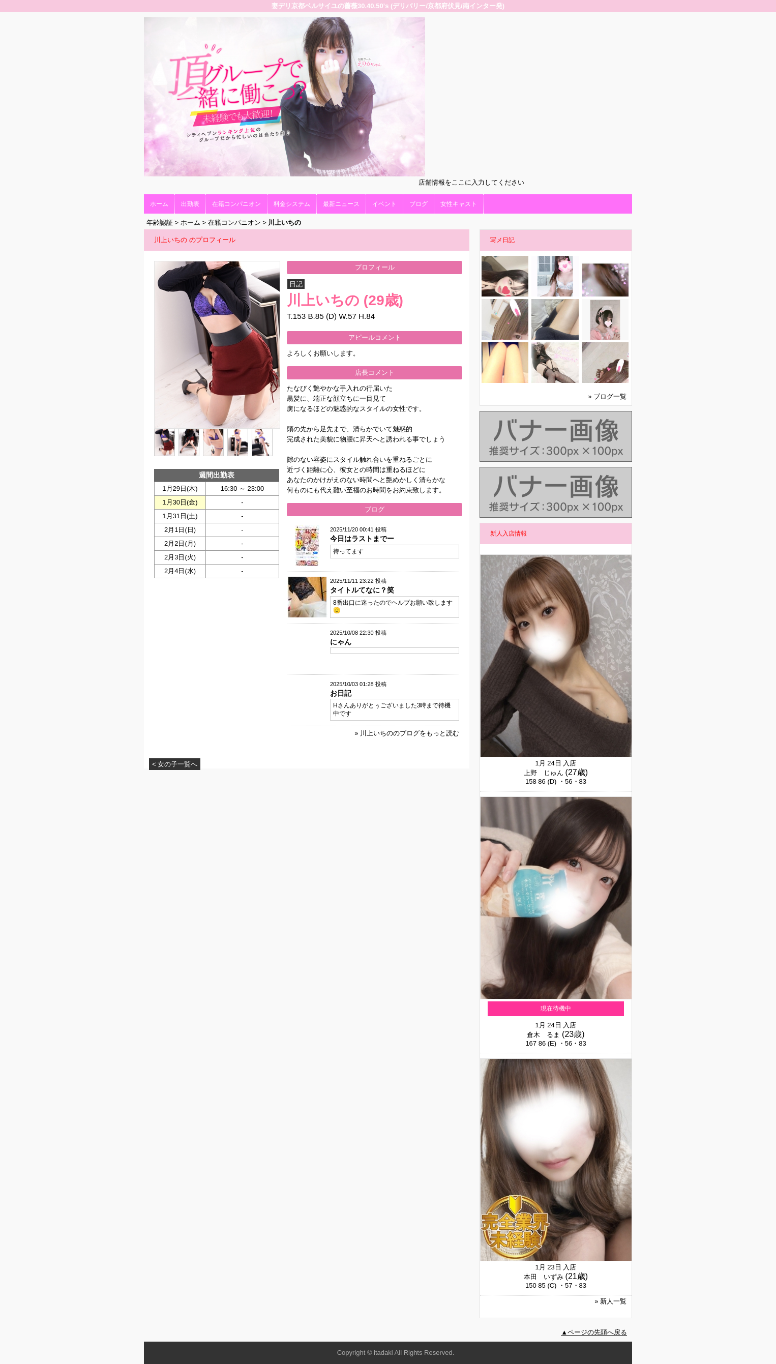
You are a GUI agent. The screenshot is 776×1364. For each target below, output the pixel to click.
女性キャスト (458, 203)
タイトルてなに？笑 (362, 590)
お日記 (340, 693)
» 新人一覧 (610, 1301)
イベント (384, 203)
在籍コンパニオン (236, 203)
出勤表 (190, 203)
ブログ (418, 203)
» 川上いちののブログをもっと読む (406, 733)
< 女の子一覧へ (174, 764)
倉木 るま (543, 1035)
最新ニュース (341, 203)
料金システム (292, 203)
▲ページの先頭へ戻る (594, 1332)
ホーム (159, 203)
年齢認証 (159, 222)
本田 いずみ (543, 1277)
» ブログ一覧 (607, 396)
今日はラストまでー (362, 539)
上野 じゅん (543, 773)
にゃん (340, 642)
